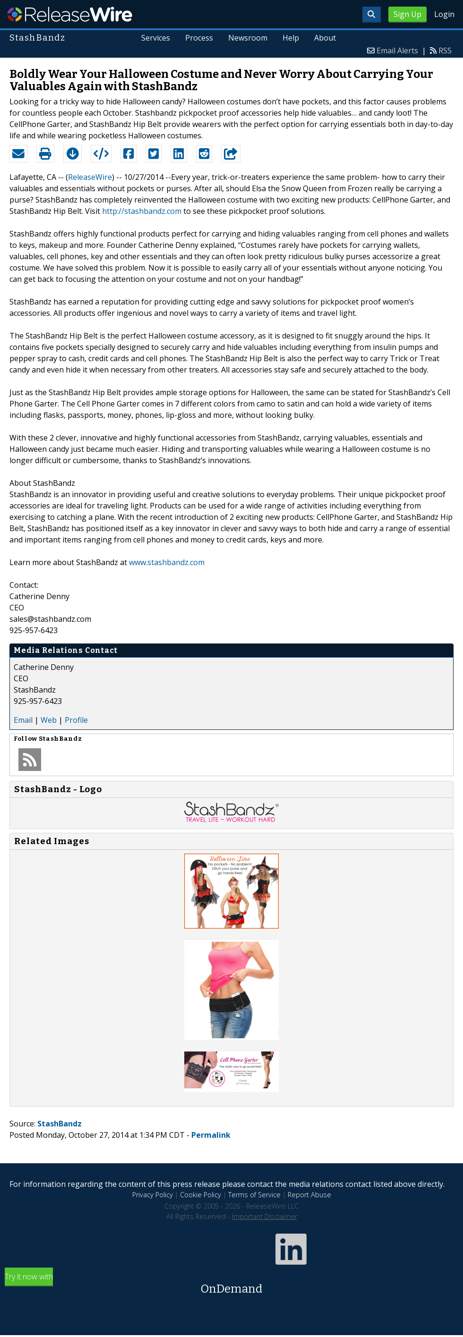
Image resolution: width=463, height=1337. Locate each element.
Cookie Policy (200, 1194)
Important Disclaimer (264, 1216)
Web (49, 720)
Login (444, 14)
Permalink (211, 1135)
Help (291, 38)
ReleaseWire (70, 14)
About (325, 38)
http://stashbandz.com (141, 211)
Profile (76, 720)
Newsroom (247, 38)
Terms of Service (254, 1194)
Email (23, 720)
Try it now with (231, 1284)
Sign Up (407, 14)
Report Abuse (309, 1194)
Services (155, 38)
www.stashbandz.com (167, 562)
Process (199, 38)
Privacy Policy (152, 1194)
